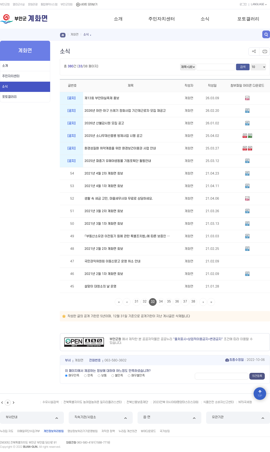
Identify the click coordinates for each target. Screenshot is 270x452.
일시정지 (8, 402)
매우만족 (73, 375)
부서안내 (32, 418)
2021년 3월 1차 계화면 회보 (103, 224)
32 (145, 301)
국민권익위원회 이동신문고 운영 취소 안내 (112, 261)
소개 (118, 18)
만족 (90, 375)
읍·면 (169, 418)
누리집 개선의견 (128, 431)
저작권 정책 (108, 431)
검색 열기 (266, 34)
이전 (2, 402)
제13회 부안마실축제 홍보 (101, 98)
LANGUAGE (259, 4)
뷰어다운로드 (148, 431)
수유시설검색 (50, 402)
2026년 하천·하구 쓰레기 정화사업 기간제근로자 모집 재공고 (125, 111)
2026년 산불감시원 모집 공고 (104, 123)
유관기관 (238, 418)
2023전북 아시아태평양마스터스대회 (175, 402)
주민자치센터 (161, 18)
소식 (205, 18)
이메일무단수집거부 (28, 431)
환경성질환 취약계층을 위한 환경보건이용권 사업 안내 (120, 148)
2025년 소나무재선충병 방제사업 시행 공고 (113, 136)
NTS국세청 (245, 402)
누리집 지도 (6, 431)
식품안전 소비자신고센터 (218, 402)
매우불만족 (138, 375)
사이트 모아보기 (86, 5)
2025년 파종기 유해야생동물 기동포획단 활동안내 (117, 161)
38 (193, 301)
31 (136, 301)
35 (169, 301)
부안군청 (4, 4)
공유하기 (254, 51)
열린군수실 (19, 4)
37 (185, 301)
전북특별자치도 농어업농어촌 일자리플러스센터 (92, 402)
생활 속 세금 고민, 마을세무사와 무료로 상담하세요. (118, 198)
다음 (13, 402)
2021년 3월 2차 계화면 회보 (103, 211)
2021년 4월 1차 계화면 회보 (103, 186)
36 (177, 301)
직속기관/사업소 (100, 418)
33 (153, 301)
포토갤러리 (248, 18)
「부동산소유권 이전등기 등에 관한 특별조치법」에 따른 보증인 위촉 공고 (128, 236)
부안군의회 (67, 4)
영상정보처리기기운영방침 (83, 431)
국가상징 (165, 431)
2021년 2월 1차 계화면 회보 (103, 274)
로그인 (243, 4)
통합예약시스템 (49, 4)
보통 (104, 375)
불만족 (119, 375)
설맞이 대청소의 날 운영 (100, 286)
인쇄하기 (264, 51)
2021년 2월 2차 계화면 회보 (103, 249)
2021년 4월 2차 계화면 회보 (103, 173)
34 (161, 301)
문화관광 (32, 4)
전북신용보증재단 (137, 402)
